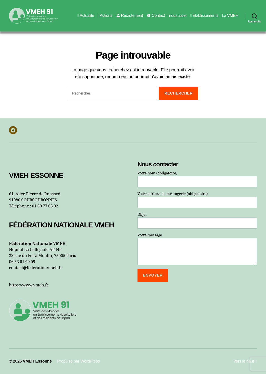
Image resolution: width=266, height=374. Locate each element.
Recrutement (129, 15)
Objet (197, 220)
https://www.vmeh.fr (28, 285)
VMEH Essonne (37, 361)
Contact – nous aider (166, 15)
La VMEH (230, 15)
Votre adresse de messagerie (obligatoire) (197, 200)
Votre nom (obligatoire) (197, 179)
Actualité (86, 15)
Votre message (197, 249)
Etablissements (204, 15)
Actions (105, 15)
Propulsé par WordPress (78, 361)
